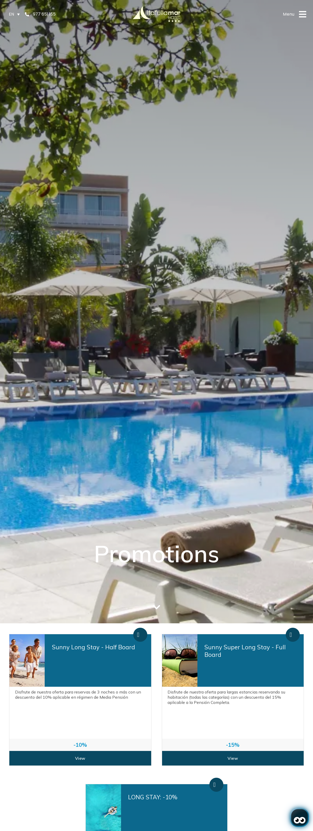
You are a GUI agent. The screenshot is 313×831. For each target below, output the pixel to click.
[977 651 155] (27, 14)
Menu (289, 14)
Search (225, 583)
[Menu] (302, 14)
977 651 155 (44, 14)
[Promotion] (195, 586)
